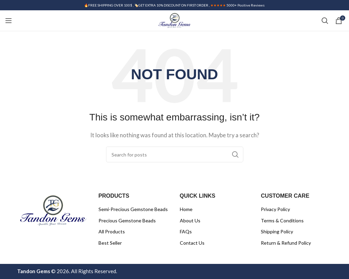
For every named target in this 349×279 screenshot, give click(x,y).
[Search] (325, 20)
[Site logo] (174, 20)
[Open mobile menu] (8, 20)
